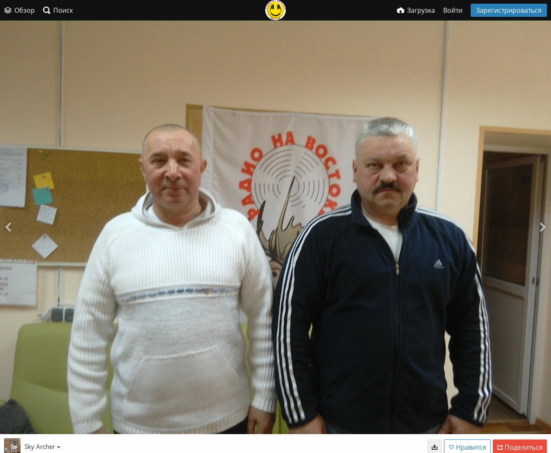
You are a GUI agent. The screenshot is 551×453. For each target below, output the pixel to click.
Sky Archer (42, 446)
